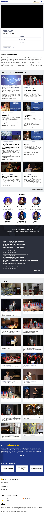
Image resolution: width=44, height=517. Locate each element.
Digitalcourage (7, 47)
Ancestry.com (5, 115)
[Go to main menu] (41, 1)
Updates (22, 39)
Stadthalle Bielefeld (7, 31)
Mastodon (5, 498)
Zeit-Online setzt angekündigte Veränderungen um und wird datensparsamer (20, 260)
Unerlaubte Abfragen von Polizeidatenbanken (13, 241)
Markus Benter (27, 311)
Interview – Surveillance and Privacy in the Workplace (31, 89)
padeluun (32, 154)
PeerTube (27, 498)
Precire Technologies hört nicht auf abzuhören (13, 247)
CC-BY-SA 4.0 (32, 85)
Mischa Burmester (7, 172)
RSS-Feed (6, 500)
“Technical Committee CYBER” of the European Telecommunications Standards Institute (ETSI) (10, 146)
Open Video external (7, 46)
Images (22, 36)
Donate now (36, 1)
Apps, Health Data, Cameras (31, 176)
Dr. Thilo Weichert (12, 125)
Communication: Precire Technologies (30, 116)
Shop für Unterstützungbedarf (13, 507)
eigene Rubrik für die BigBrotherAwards (17, 511)
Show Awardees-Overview (37, 189)
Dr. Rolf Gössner (12, 98)
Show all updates (39, 270)
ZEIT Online (26, 144)
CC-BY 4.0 (12, 47)
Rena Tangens (33, 127)
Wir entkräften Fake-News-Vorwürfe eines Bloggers (14, 244)
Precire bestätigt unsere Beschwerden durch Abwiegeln (15, 254)
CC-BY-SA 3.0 (12, 172)
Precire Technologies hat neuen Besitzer (12, 266)
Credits (22, 455)
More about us (22, 459)
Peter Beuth (5, 89)
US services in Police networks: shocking (10, 177)
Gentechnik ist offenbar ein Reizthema (11, 250)
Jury (22, 42)
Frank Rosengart (12, 159)
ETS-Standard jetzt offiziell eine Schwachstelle (13, 257)
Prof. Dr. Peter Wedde (22, 206)
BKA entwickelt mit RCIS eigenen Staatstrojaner (14, 263)
